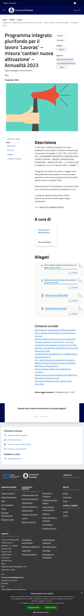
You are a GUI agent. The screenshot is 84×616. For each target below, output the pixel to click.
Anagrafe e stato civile (30, 495)
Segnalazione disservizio (31, 546)
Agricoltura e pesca (49, 528)
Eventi (65, 515)
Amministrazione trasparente (48, 541)
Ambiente (46, 514)
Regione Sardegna (9, 3)
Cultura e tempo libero (30, 499)
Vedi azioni (62, 40)
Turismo (25, 518)
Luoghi (65, 511)
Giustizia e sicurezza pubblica (49, 501)
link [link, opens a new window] (63, 603)
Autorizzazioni (47, 524)
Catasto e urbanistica (29, 514)
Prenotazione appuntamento (27, 541)
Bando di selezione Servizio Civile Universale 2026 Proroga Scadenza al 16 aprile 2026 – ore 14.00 (55, 340)
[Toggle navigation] (4, 10)
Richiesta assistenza (29, 554)
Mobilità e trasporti (29, 522)
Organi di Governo (7, 493)
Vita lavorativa (27, 503)
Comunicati (67, 497)
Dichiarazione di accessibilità (48, 556)
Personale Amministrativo (7, 514)
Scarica (73, 272)
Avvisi (19, 19)
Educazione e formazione (47, 495)
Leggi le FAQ (26, 550)
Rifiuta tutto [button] (51, 607)
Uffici (3, 501)
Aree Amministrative (8, 497)
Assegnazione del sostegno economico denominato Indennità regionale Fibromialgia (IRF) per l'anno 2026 (56, 347)
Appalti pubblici (27, 510)
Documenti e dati (7, 519)
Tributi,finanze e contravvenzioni (48, 508)
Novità (12, 19)
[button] (42, 612)
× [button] (81, 592)
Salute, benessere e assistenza (49, 519)
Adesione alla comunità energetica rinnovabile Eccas (56, 375)
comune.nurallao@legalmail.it (12, 577)
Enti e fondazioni (7, 505)
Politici (3, 509)
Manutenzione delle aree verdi (47, 378)
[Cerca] (79, 10)
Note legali (46, 550)
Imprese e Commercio (30, 506)
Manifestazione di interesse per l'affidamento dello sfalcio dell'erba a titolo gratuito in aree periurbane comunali (55, 333)
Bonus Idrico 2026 (42, 351)
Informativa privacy (49, 546)
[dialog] (42, 603)
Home (5, 19)
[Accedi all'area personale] (75, 3)
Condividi (61, 36)
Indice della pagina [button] (13, 139)
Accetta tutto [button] (33, 607)
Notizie (65, 493)
